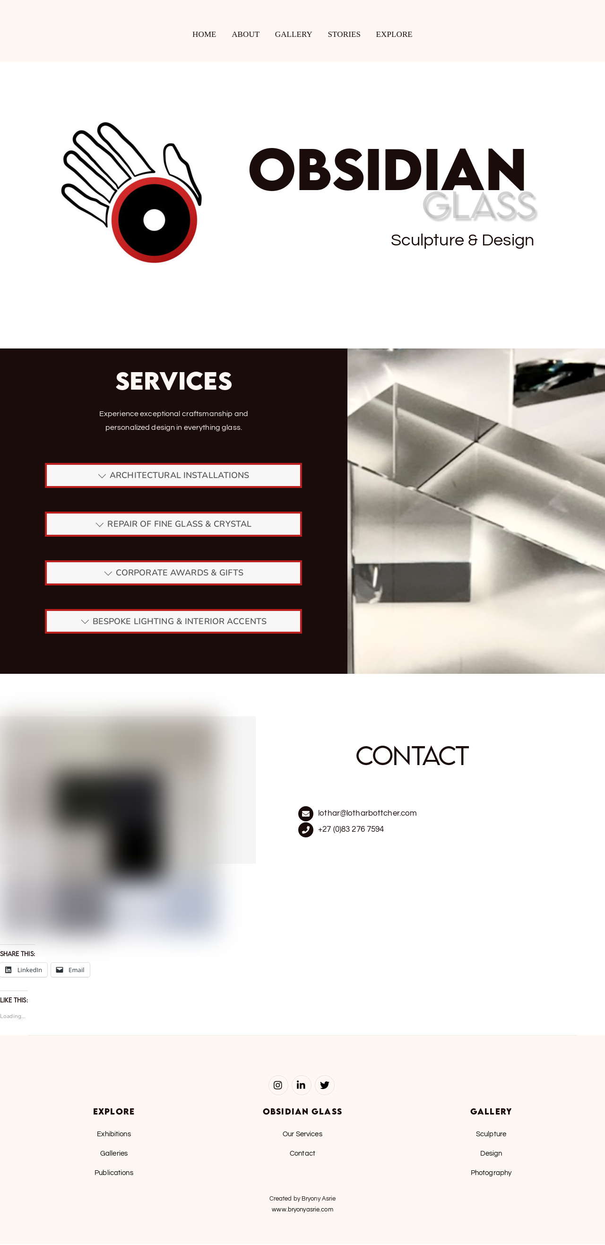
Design (491, 1154)
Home (204, 34)
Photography (491, 1173)
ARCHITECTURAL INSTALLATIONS (173, 476)
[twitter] (325, 1085)
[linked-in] (301, 1085)
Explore (394, 34)
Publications (114, 1173)
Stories (344, 34)
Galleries (114, 1154)
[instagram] (278, 1085)
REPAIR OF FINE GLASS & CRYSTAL (173, 525)
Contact (302, 1154)
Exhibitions (113, 1135)
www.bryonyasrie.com (302, 1210)
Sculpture (491, 1135)
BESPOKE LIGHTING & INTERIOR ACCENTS (174, 622)
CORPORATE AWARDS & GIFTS (173, 574)
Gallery (293, 34)
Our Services (302, 1135)
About (245, 34)
